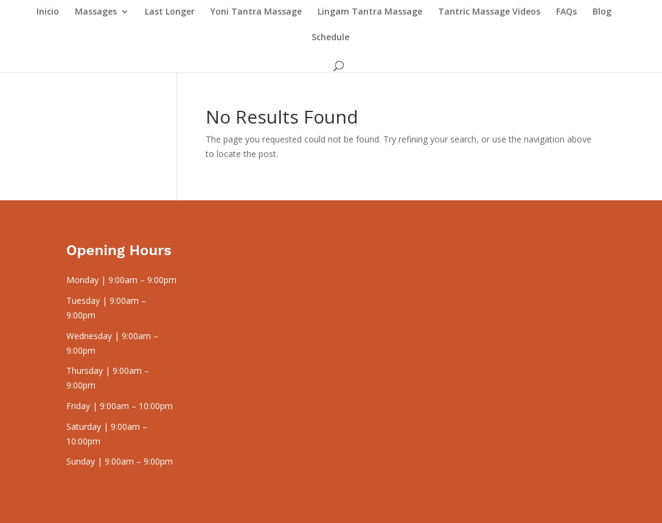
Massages (96, 12)
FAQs (566, 12)
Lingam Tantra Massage (370, 12)
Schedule (330, 38)
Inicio (48, 12)
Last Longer (170, 12)
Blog (602, 12)
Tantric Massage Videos (489, 12)
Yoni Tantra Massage (256, 12)
